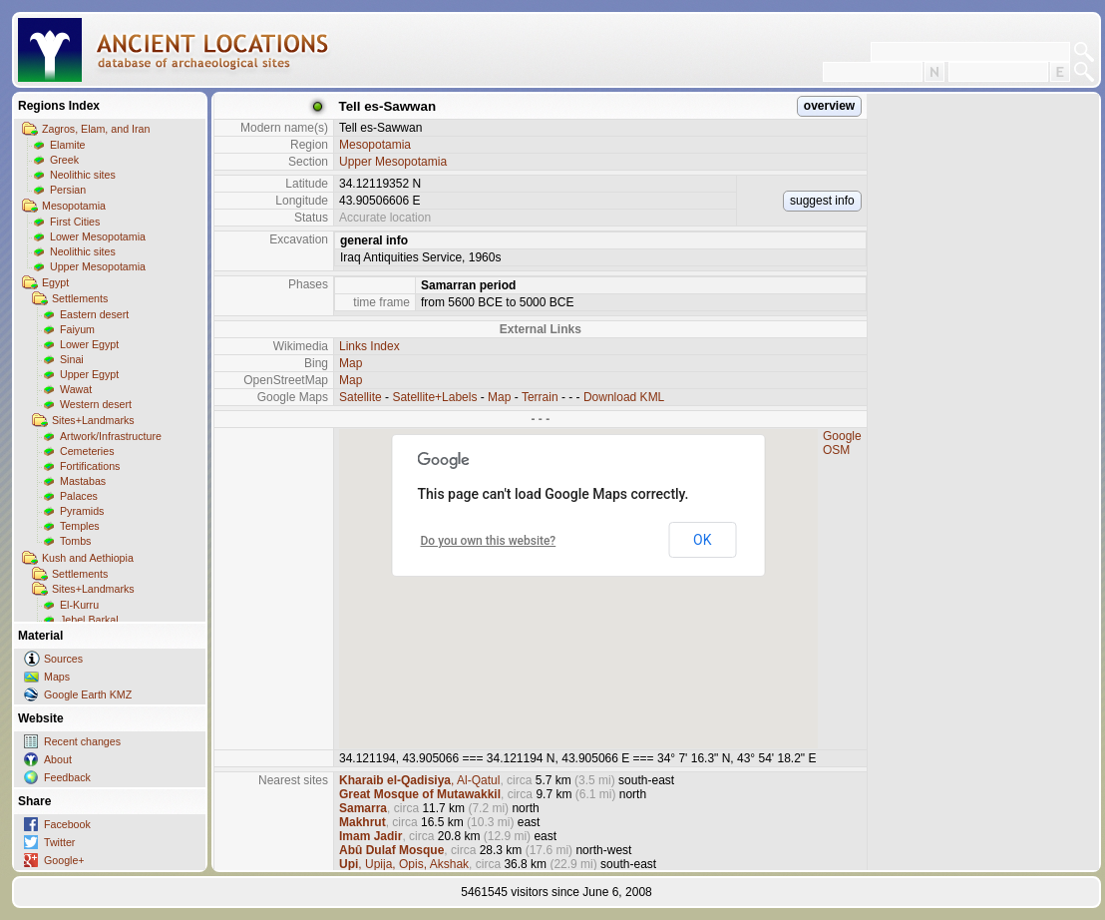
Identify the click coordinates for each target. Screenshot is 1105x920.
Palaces (79, 496)
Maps (57, 677)
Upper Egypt (89, 374)
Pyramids (82, 511)
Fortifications (90, 466)
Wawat (76, 389)
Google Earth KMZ (88, 694)
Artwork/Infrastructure (111, 436)
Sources (63, 659)
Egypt (55, 282)
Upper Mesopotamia (98, 266)
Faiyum (77, 329)
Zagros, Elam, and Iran (96, 129)
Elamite (68, 145)
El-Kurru (79, 605)
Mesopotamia (74, 206)
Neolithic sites (83, 175)
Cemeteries (87, 451)
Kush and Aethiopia (88, 558)
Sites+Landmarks (93, 420)
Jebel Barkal (89, 620)
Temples (80, 526)
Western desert (96, 404)
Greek (64, 160)
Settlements (80, 298)
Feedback (67, 777)
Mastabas (83, 481)
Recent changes (82, 741)
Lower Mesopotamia (98, 236)
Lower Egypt (89, 344)
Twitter (59, 842)
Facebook (67, 824)
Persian (68, 190)
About (58, 759)
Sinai (72, 359)
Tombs (75, 541)
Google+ (64, 860)
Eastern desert (94, 314)
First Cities (75, 222)
